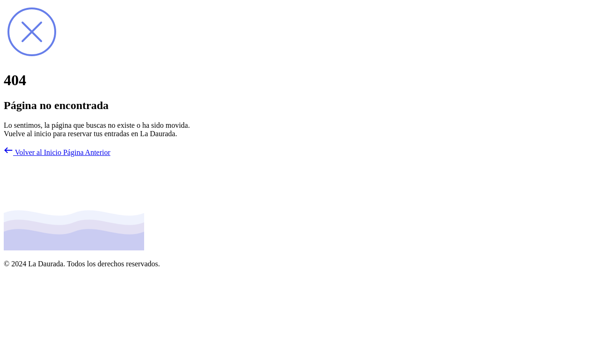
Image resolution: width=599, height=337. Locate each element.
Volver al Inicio (33, 152)
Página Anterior (86, 152)
